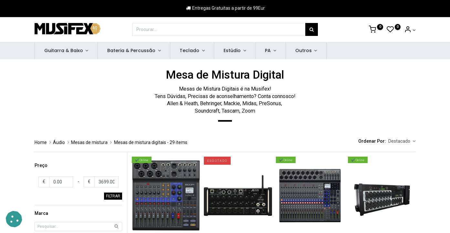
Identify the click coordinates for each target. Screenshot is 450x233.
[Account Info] (409, 30)
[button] (401, 141)
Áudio (59, 142)
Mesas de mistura (89, 142)
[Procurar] (311, 29)
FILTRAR (113, 196)
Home (41, 142)
